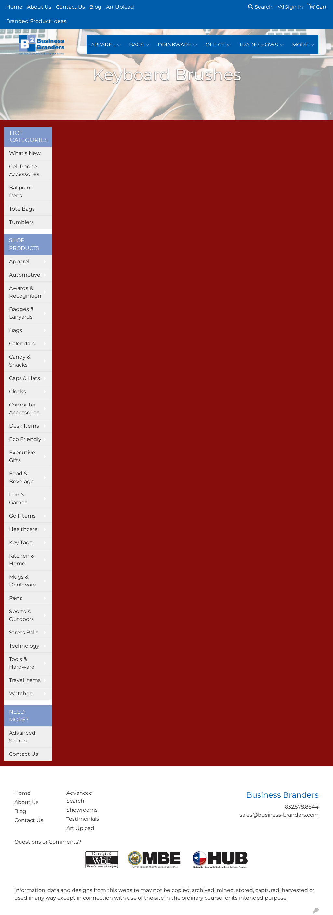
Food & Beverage (21, 477)
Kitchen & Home (21, 560)
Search (260, 7)
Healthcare (23, 529)
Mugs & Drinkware (22, 581)
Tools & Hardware (21, 663)
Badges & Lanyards (21, 313)
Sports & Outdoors (21, 615)
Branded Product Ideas (36, 21)
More (303, 45)
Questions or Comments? (47, 842)
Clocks (17, 391)
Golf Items (22, 516)
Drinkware (177, 45)
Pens (15, 598)
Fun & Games (18, 499)
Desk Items (24, 426)
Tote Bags (22, 209)
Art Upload (120, 7)
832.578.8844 (302, 807)
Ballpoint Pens (21, 192)
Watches (20, 693)
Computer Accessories (24, 409)
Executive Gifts (22, 456)
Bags (139, 45)
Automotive (24, 275)
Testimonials (82, 819)
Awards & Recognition (25, 292)
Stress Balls (23, 632)
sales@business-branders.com (279, 815)
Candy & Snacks (20, 361)
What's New (25, 153)
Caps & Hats (24, 378)
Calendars (22, 344)
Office (218, 45)
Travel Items (25, 680)
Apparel (106, 45)
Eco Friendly (25, 439)
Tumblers (21, 222)
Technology (24, 646)
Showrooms (82, 810)
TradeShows (261, 45)
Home (14, 7)
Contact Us (70, 7)
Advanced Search (22, 737)
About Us (39, 7)
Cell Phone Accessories (24, 170)
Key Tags (20, 542)
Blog (95, 7)
